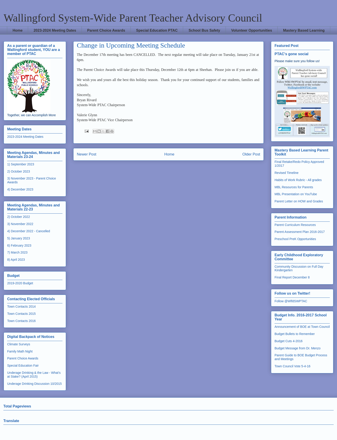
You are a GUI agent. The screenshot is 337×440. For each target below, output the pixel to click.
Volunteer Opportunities (251, 30)
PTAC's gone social (291, 54)
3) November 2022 (20, 224)
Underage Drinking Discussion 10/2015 (34, 383)
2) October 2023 (18, 171)
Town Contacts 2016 (21, 321)
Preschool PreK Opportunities (295, 239)
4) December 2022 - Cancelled (28, 231)
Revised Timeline (287, 173)
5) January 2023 (18, 238)
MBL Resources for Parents (294, 187)
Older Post (251, 154)
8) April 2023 (16, 259)
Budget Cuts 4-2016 (289, 341)
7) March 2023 (17, 252)
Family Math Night (20, 351)
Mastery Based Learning (304, 30)
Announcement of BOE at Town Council (302, 326)
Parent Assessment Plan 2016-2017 (300, 232)
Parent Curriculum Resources (295, 225)
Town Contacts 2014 (21, 306)
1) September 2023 (20, 164)
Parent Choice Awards (106, 30)
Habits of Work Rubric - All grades (298, 180)
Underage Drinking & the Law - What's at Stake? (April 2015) (34, 374)
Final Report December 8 (292, 277)
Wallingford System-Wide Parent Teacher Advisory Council (133, 18)
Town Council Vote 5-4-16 (292, 366)
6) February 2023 (19, 245)
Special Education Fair (23, 365)
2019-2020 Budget (20, 283)
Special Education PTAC (157, 30)
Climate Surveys (18, 344)
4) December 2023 (20, 189)
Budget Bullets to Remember (295, 334)
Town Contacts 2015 (21, 313)
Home (17, 30)
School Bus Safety (204, 30)
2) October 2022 (18, 217)
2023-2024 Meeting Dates (54, 30)
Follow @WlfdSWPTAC (291, 301)
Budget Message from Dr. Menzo (298, 348)
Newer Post (86, 154)
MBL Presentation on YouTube (296, 194)
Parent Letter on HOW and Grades (299, 201)
